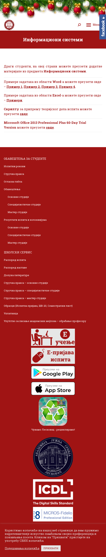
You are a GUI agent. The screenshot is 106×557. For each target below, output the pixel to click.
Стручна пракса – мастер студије (25, 298)
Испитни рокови (14, 166)
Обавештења (12, 189)
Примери (14, 100)
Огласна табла (13, 181)
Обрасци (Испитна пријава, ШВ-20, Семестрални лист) (38, 305)
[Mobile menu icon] (93, 25)
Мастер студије (17, 212)
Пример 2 (32, 87)
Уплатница (11, 313)
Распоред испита (15, 260)
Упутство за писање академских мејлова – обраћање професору (45, 321)
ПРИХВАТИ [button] (50, 548)
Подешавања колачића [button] (22, 548)
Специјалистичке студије (24, 204)
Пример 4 (67, 87)
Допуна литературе (16, 275)
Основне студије (18, 197)
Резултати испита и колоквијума (25, 219)
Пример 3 (49, 87)
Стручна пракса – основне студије (26, 283)
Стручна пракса (14, 174)
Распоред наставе (15, 267)
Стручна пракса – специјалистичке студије (32, 290)
